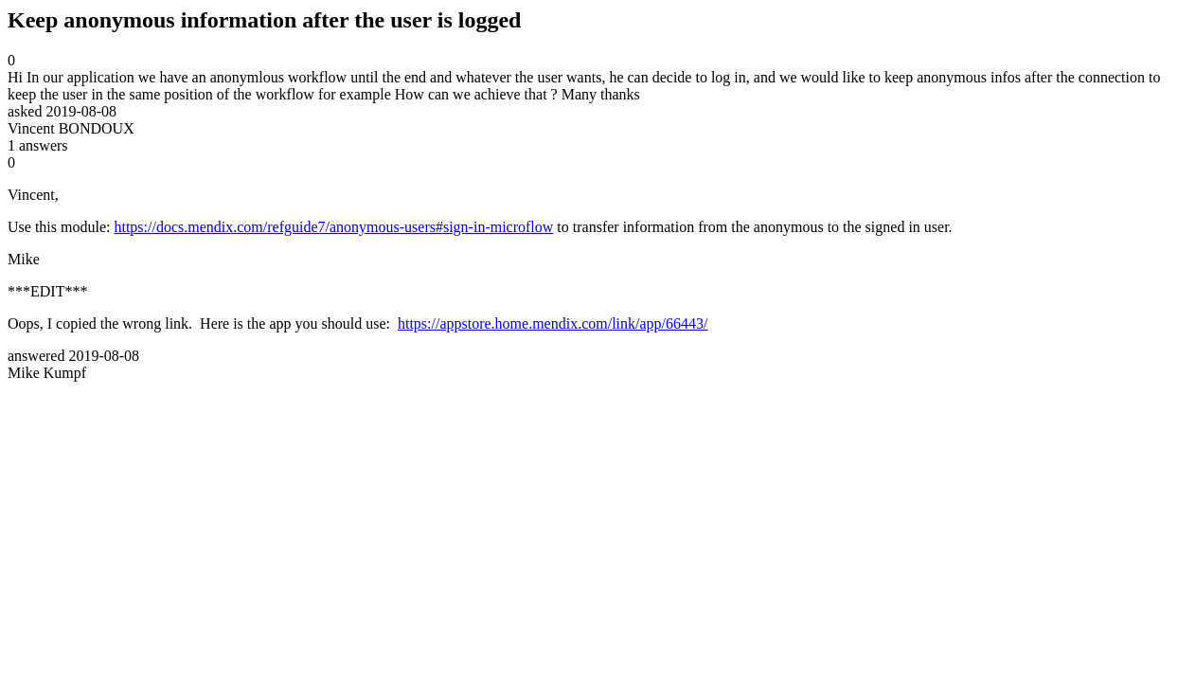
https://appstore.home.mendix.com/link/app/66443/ (553, 323)
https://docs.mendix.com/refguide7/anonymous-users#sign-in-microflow (333, 227)
